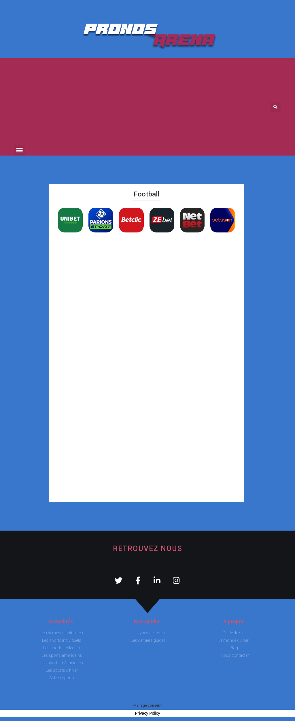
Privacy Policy (147, 713)
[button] (19, 150)
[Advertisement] (140, 101)
